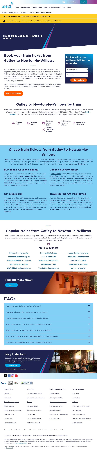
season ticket (56, 174)
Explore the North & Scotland (52, 7)
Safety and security (56, 406)
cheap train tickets (76, 164)
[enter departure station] (77, 70)
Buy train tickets (13, 93)
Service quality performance (59, 414)
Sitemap (6, 429)
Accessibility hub (55, 410)
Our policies (31, 414)
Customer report (55, 418)
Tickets (17, 7)
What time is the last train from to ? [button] (29, 330)
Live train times (9, 414)
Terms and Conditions (21, 443)
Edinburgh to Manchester (18, 253)
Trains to (11, 285)
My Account (65, 429)
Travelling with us (37, 7)
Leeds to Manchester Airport (18, 257)
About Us (30, 389)
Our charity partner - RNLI (35, 397)
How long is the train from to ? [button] (27, 312)
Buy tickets (79, 80)
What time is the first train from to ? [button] (29, 324)
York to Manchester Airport (48, 268)
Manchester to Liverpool (19, 264)
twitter (5, 375)
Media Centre (55, 429)
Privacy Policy (28, 429)
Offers (69, 7)
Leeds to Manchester (48, 257)
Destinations (8, 418)
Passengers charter (56, 397)
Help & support (78, 389)
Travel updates (25, 7)
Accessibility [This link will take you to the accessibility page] (71, 2)
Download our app (10, 422)
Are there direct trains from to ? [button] (27, 318)
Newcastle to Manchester (78, 264)
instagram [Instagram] (12, 375)
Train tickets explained (11, 402)
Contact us (7, 393)
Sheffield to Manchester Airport (19, 268)
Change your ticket (78, 414)
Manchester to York (48, 264)
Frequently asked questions (81, 418)
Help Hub (75, 393)
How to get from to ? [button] (23, 306)
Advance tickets (30, 176)
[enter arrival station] (77, 75)
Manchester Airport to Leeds (78, 257)
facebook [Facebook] (9, 375)
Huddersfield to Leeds (48, 253)
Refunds (75, 402)
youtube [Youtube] (16, 375)
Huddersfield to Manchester (78, 253)
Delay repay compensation (13, 410)
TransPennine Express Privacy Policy (15, 369)
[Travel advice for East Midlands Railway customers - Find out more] (48, 16)
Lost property (77, 410)
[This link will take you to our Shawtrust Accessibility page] (27, 384)
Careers (29, 402)
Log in (83, 2)
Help (64, 7)
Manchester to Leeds (78, 260)
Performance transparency (58, 402)
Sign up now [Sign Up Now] (13, 365)
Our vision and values (34, 418)
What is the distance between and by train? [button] (32, 336)
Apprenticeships (32, 406)
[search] (77, 70)
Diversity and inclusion (34, 410)
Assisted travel (77, 422)
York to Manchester (78, 268)
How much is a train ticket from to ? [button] (29, 342)
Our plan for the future (34, 393)
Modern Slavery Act (33, 422)
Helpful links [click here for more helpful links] (8, 389)
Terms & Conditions (16, 429)
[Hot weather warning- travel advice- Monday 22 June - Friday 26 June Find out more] (48, 21)
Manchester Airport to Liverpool (19, 260)
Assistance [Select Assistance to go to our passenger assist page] (47, 429)
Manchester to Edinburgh (48, 260)
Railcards (7, 211)
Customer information (58, 389)
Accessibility (37, 429)
